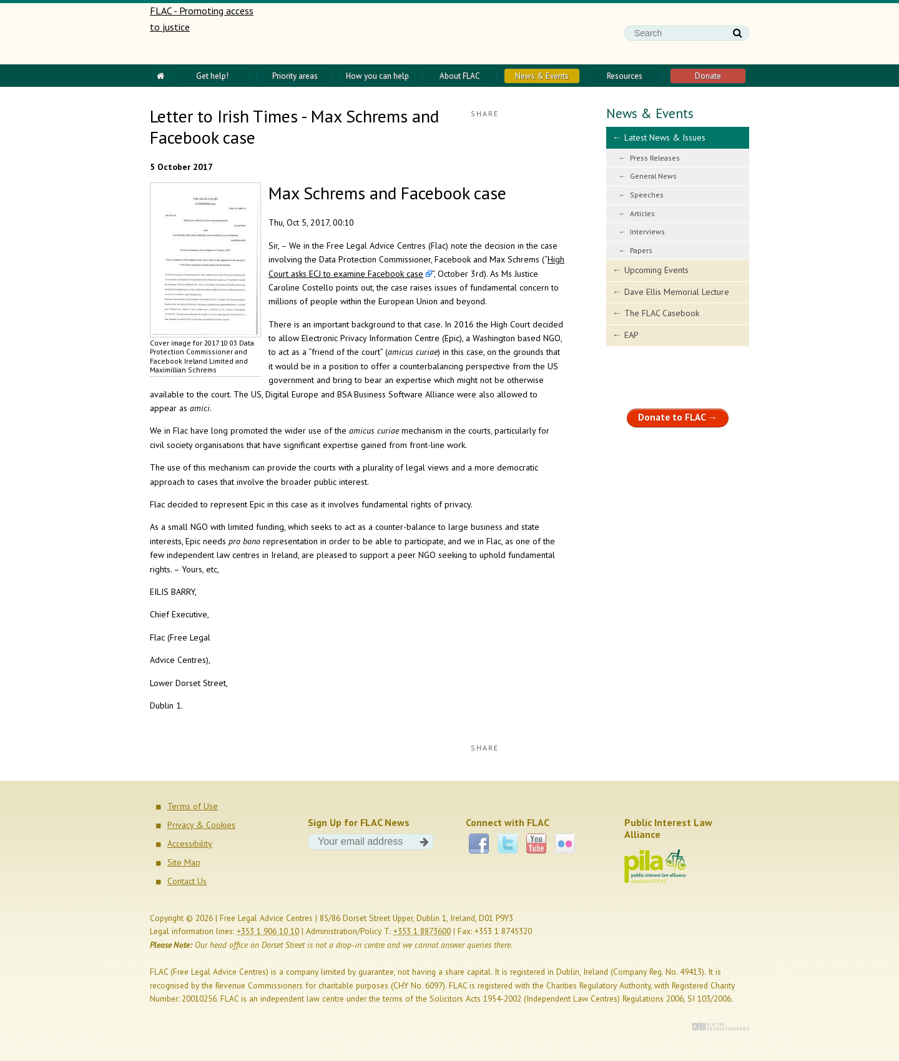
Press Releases (655, 157)
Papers (641, 250)
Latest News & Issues (664, 137)
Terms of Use (192, 806)
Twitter (508, 844)
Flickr (565, 844)
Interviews (647, 231)
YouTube (536, 844)
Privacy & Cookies (201, 824)
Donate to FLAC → (677, 417)
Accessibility (189, 843)
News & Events (650, 113)
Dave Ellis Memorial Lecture (676, 291)
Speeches (647, 194)
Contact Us (187, 881)
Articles (642, 213)
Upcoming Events (656, 270)
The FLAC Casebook (661, 313)
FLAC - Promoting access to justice (202, 33)
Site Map (183, 862)
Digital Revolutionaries (720, 1026)
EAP (631, 335)
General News (653, 176)
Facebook (479, 844)
